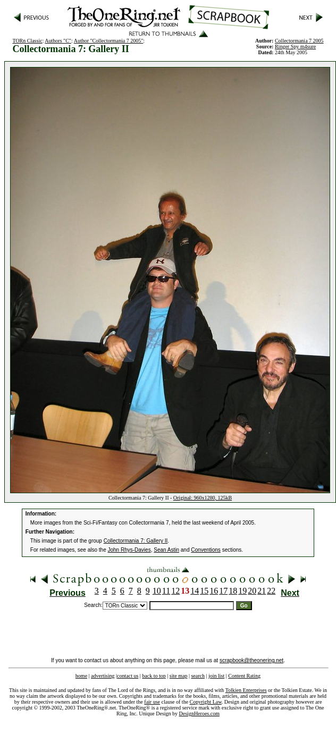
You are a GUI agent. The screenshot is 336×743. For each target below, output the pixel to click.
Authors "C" (58, 41)
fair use (152, 702)
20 (252, 590)
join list (216, 676)
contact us (127, 676)
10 (157, 590)
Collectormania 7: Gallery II (136, 541)
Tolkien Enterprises (246, 690)
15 (204, 590)
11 (166, 590)
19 (242, 590)
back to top (153, 676)
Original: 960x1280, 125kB (202, 498)
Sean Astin (166, 550)
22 (271, 590)
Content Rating (244, 676)
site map (179, 676)
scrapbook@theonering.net (251, 660)
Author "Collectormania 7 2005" (109, 41)
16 (213, 590)
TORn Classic (27, 41)
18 (233, 590)
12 (175, 590)
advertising (102, 676)
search (198, 676)
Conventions (206, 550)
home (81, 676)
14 (194, 590)
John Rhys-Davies (129, 550)
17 (223, 590)
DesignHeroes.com (199, 713)
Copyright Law (206, 702)
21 (261, 590)
